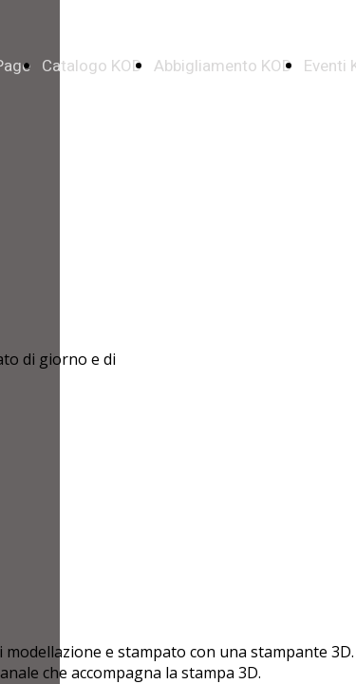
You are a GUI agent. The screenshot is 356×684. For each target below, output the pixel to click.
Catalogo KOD (92, 66)
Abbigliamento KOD (223, 66)
